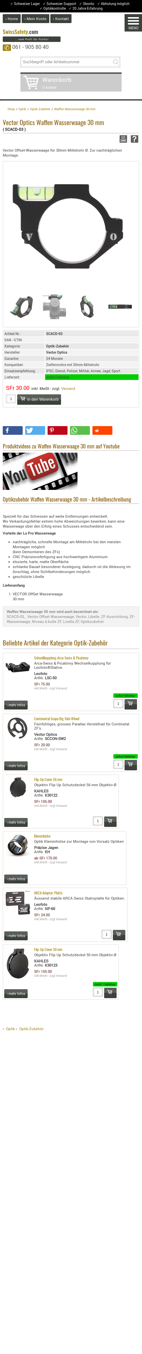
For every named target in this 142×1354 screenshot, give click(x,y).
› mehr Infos (16, 705)
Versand (68, 388)
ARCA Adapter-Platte (48, 893)
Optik (10, 1028)
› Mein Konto (35, 18)
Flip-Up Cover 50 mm (48, 950)
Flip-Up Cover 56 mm (48, 780)
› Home (11, 18)
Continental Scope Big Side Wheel (56, 719)
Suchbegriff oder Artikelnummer (51, 62)
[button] (13, 430)
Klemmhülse (42, 836)
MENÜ (133, 23)
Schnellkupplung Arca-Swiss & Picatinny (61, 658)
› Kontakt (61, 18)
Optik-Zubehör (31, 1028)
